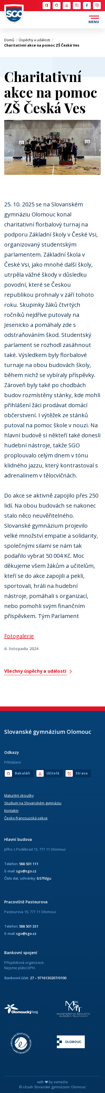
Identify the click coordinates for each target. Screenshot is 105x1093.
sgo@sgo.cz (26, 871)
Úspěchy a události (36, 39)
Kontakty (11, 810)
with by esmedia (52, 1082)
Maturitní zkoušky (19, 795)
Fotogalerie (19, 636)
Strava (77, 5)
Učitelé (67, 5)
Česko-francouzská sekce (26, 818)
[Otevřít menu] (94, 19)
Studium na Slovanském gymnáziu (32, 802)
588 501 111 (28, 863)
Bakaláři (56, 5)
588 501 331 (28, 926)
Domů (10, 39)
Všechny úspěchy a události (38, 671)
